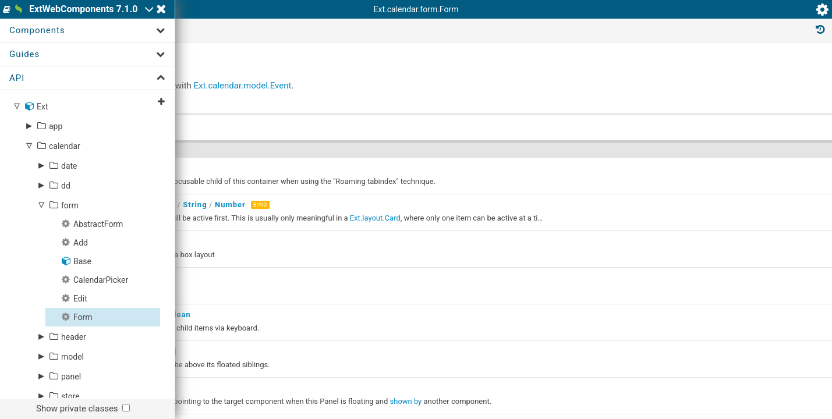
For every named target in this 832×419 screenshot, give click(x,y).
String (369, 278)
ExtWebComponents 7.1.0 (124, 15)
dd (65, 248)
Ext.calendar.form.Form (276, 73)
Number (301, 246)
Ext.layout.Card (550, 291)
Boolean (350, 374)
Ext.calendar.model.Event (428, 164)
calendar (64, 209)
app (55, 189)
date (69, 228)
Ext (42, 169)
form (70, 268)
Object (337, 278)
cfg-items (276, 291)
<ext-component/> (280, 278)
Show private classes (77, 408)
